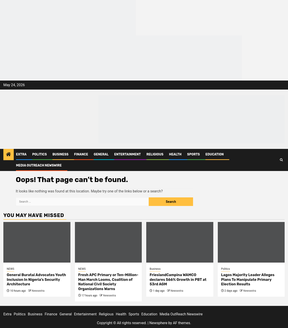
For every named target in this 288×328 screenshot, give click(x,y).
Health (175, 154)
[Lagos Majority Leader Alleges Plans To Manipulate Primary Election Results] (251, 242)
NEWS (10, 268)
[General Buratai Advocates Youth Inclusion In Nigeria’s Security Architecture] (36, 242)
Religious (155, 154)
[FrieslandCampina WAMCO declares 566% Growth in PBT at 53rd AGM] (179, 242)
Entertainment (127, 154)
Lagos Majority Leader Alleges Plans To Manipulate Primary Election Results (247, 279)
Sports (193, 154)
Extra (21, 154)
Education (214, 154)
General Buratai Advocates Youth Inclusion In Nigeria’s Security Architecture (36, 279)
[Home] (8, 155)
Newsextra (38, 290)
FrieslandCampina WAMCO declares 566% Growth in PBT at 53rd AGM (178, 279)
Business (60, 154)
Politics (39, 154)
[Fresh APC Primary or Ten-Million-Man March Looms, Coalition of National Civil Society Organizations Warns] (108, 242)
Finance (81, 154)
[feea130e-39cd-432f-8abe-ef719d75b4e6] (68, 17)
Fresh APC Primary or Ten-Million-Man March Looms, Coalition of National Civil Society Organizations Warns (108, 282)
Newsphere (158, 323)
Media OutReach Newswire (39, 165)
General (101, 154)
